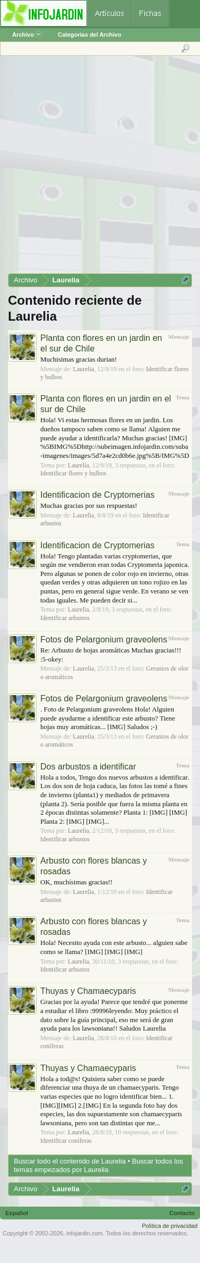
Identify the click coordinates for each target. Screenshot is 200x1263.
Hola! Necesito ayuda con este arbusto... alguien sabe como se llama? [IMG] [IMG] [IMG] (113, 947)
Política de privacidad (169, 1226)
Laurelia (83, 369)
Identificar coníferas (66, 1140)
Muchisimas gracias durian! (78, 359)
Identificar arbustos (65, 618)
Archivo (27, 34)
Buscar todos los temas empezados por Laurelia (98, 1165)
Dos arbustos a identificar (88, 766)
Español (16, 1213)
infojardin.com (84, 1233)
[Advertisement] (99, 168)
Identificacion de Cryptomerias (97, 494)
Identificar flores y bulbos (73, 473)
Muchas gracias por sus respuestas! (88, 505)
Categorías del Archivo (89, 34)
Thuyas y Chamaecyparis (88, 991)
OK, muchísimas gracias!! (76, 882)
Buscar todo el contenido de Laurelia (70, 1161)
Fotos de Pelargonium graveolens (103, 639)
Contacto (182, 1213)
